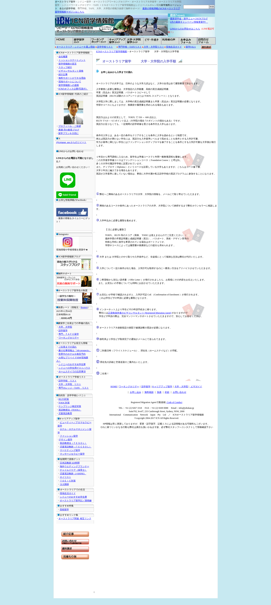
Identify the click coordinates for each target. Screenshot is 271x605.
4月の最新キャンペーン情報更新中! (189, 22)
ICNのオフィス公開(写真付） (73, 88)
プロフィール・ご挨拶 (69, 126)
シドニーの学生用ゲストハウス (74, 368)
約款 (167, 392)
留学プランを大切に (68, 133)
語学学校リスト (105, 46)
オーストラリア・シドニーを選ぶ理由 (75, 46)
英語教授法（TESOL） (70, 410)
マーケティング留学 (70, 450)
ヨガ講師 (64, 484)
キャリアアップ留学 (162, 386)
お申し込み (135, 392)
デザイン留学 (65, 439)
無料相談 (149, 392)
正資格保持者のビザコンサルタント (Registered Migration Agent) (139, 313)
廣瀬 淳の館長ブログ (68, 129)
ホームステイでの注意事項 (72, 371)
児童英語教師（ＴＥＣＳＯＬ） (75, 446)
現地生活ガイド (174, 46)
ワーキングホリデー (69, 337)
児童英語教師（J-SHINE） (73, 473)
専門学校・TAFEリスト (130, 46)
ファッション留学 (69, 436)
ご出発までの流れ (68, 347)
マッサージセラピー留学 (72, 454)
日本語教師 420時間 (70, 463)
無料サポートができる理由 (72, 78)
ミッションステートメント (72, 60)
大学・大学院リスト (153, 46)
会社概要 (63, 56)
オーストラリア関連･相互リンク (75, 518)
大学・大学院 (181, 386)
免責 (159, 392)
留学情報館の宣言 (68, 63)
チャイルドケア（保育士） (73, 470)
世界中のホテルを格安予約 (72, 354)
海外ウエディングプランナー (74, 466)
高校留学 (64, 509)
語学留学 (63, 330)
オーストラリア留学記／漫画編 (75, 500)
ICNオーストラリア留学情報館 (111, 51)
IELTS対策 (64, 399)
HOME (113, 386)
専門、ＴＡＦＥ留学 (69, 334)
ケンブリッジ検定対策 (70, 406)
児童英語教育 (65, 413)
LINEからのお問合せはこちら (185, 28)
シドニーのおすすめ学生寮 (72, 364)
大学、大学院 (65, 327)
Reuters (84, 307)
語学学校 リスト (68, 380)
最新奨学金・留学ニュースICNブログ (189, 18)
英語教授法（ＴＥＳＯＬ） (73, 443)
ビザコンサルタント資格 (71, 71)
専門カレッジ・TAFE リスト (74, 388)
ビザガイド (196, 386)
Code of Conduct (174, 402)
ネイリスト (65, 477)
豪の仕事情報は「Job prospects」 (75, 350)
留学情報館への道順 (69, 85)
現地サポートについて (70, 81)
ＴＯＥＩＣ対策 (68, 480)
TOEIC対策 (64, 402)
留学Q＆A (191, 46)
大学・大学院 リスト (70, 384)
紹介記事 (63, 74)
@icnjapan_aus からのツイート (71, 142)
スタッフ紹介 (65, 67)
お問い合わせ (179, 392)
